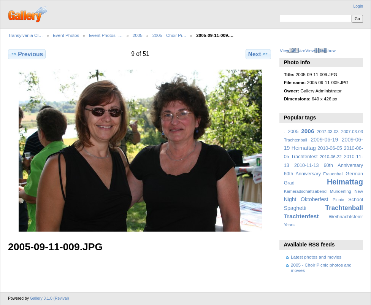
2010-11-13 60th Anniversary (328, 165)
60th (288, 173)
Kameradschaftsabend (305, 191)
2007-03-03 (327, 131)
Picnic (338, 199)
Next (258, 54)
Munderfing (340, 191)
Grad (289, 183)
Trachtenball (344, 207)
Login (358, 6)
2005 (138, 35)
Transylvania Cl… (25, 35)
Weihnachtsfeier (346, 216)
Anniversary (308, 173)
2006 (307, 131)
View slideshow (320, 50)
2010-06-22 (330, 156)
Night (290, 199)
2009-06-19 (324, 140)
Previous (27, 54)
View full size (292, 50)
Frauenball (333, 174)
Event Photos (66, 35)
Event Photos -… (105, 35)
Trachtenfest (301, 216)
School (355, 199)
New (359, 191)
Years (289, 224)
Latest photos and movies (316, 256)
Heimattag (345, 182)
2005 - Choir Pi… (169, 35)
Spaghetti (295, 208)
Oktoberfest (314, 199)
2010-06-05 (329, 148)
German (354, 173)
